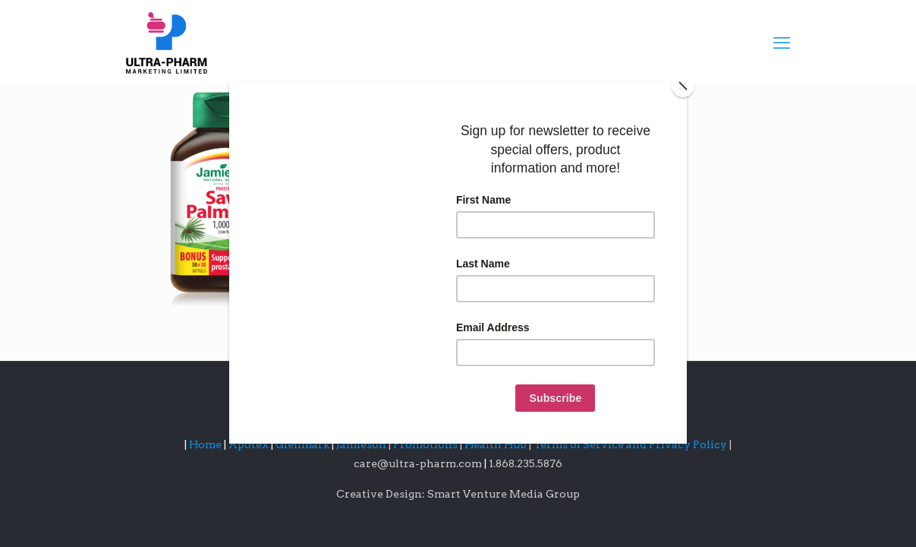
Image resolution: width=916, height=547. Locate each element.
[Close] (683, 85)
